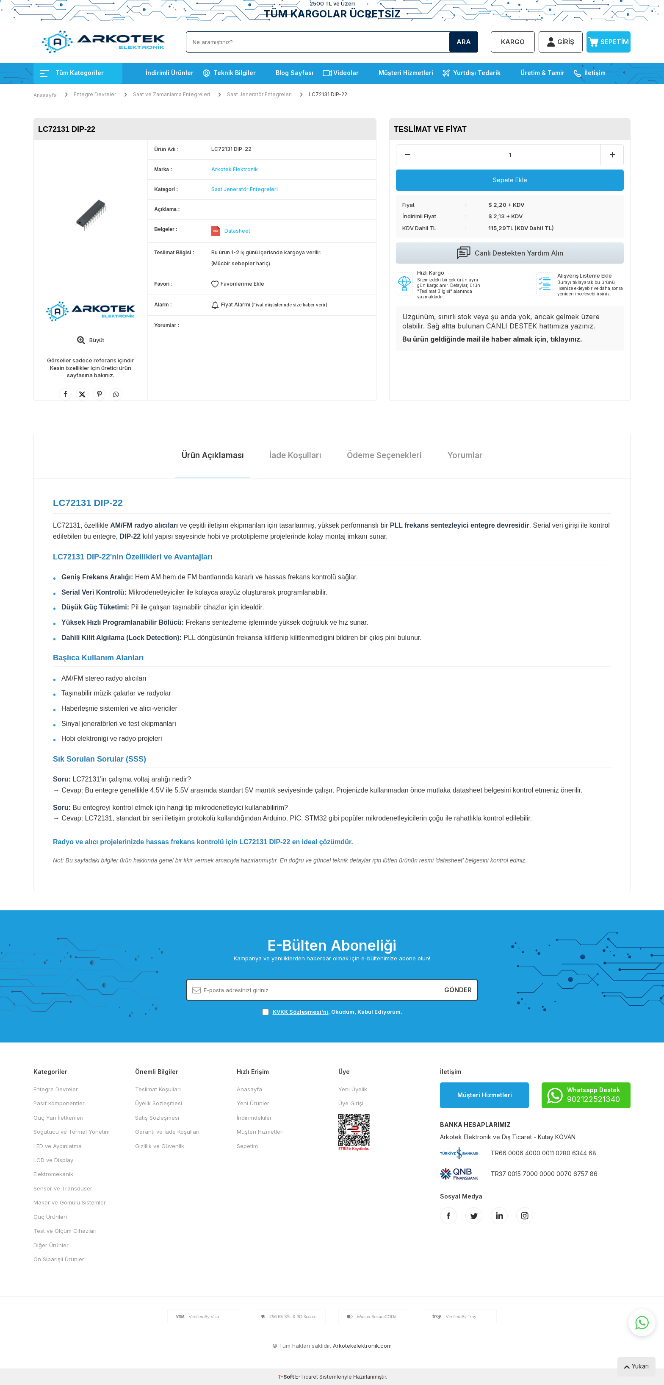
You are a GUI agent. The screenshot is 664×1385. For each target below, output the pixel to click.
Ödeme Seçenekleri (384, 455)
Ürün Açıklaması (213, 455)
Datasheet (237, 231)
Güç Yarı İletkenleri (58, 1117)
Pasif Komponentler (59, 1103)
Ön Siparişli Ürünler (58, 1259)
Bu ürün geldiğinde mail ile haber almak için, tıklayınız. (492, 339)
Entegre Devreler (95, 94)
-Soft (286, 1377)
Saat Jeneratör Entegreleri (259, 94)
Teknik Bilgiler (234, 72)
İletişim (595, 72)
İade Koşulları (295, 455)
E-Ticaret (306, 1377)
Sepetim (247, 1146)
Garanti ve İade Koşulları (167, 1131)
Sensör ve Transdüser (62, 1188)
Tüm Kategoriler (72, 72)
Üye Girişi (350, 1103)
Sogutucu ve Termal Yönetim (71, 1131)
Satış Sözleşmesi (157, 1117)
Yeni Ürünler (253, 1103)
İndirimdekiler (254, 1117)
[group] (90, 215)
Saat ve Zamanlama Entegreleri (171, 94)
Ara (463, 42)
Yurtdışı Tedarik (477, 72)
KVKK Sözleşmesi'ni (300, 1011)
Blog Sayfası (294, 72)
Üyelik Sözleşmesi (158, 1103)
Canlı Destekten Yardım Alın (510, 253)
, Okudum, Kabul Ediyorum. (332, 1011)
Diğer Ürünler (51, 1245)
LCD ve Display (53, 1160)
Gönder (458, 990)
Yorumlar (465, 455)
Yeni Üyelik (352, 1089)
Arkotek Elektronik (234, 169)
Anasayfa (45, 95)
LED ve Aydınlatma (57, 1146)
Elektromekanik (53, 1174)
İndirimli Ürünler (170, 72)
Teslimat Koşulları (158, 1089)
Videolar (346, 72)
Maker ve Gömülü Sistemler (69, 1202)
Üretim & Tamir (542, 72)
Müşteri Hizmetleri (406, 72)
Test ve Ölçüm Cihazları (65, 1230)
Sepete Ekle (510, 180)
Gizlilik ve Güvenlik (159, 1146)
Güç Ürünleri (50, 1216)
